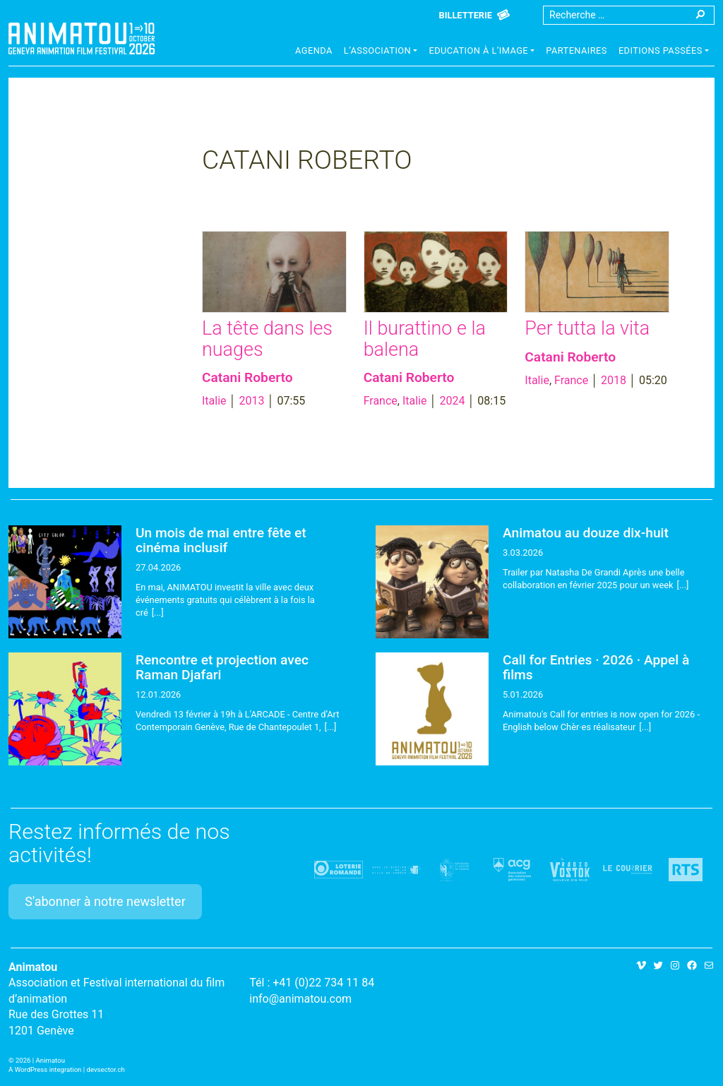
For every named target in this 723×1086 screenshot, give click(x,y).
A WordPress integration (44, 1069)
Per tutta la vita (587, 328)
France (381, 400)
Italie (214, 400)
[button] (381, 52)
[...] (158, 612)
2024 (452, 400)
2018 (613, 380)
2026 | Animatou (40, 1060)
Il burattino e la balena (425, 339)
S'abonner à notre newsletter (105, 901)
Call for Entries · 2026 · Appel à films (596, 667)
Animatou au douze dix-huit (586, 533)
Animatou (81, 38)
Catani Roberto (247, 377)
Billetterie (465, 15)
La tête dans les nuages (267, 339)
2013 (252, 400)
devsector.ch (106, 1069)
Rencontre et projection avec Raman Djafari (222, 667)
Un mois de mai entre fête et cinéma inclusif (221, 540)
